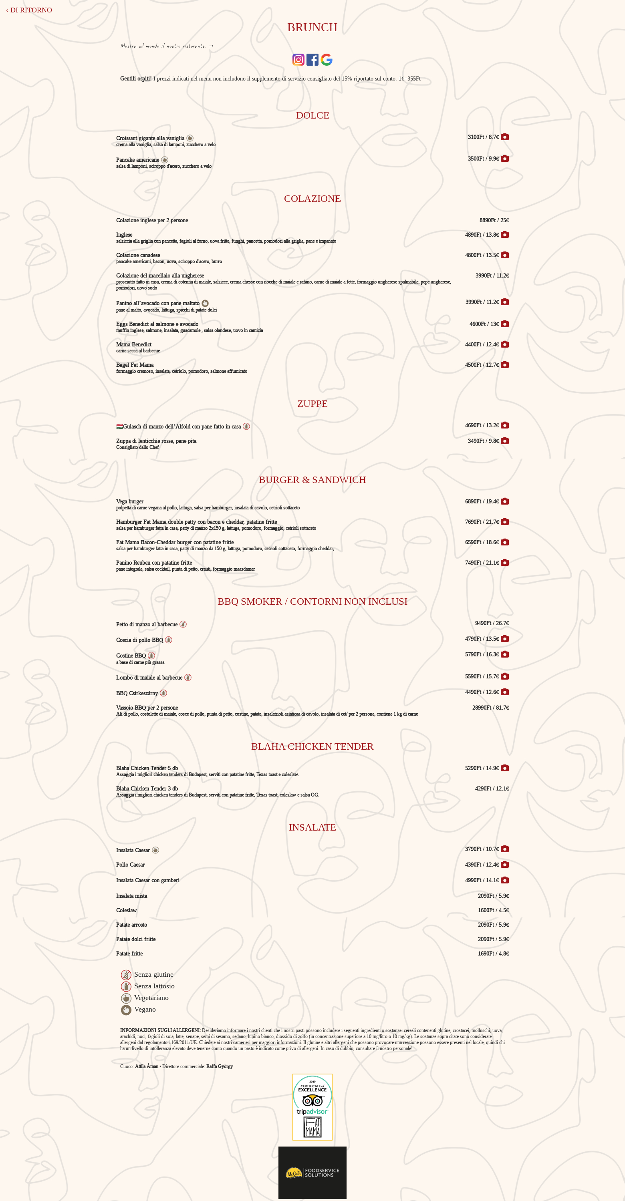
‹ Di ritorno (29, 10)
